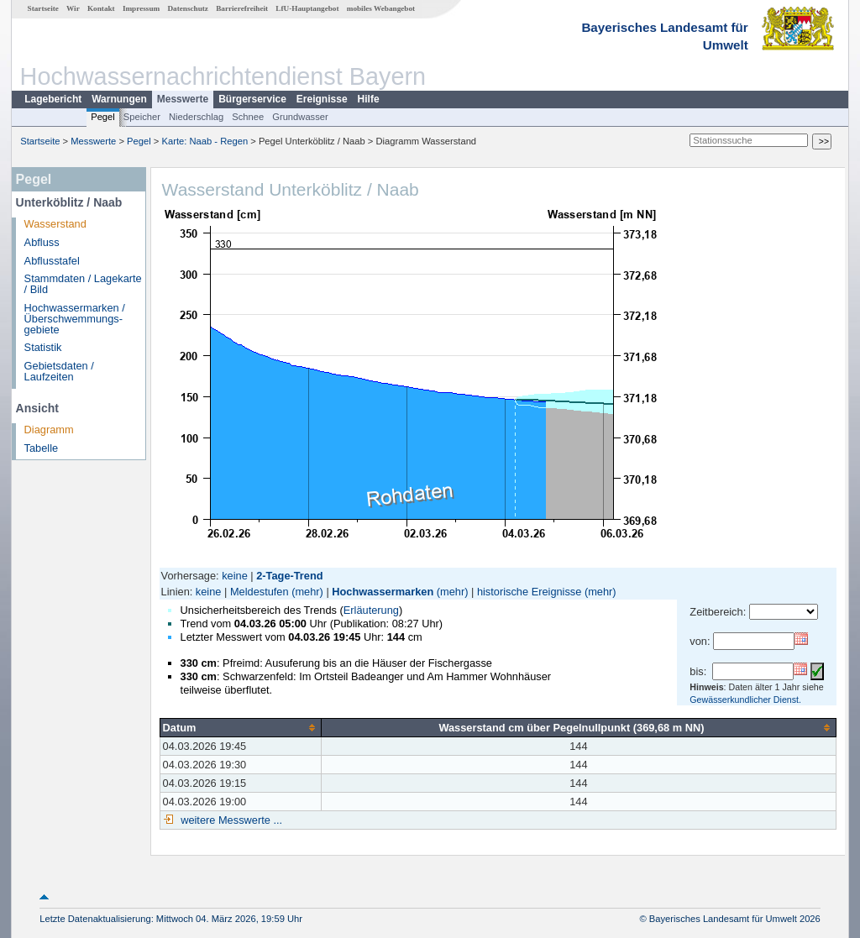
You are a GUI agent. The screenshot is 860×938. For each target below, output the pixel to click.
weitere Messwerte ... (230, 820)
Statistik (43, 347)
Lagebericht (52, 99)
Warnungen (119, 99)
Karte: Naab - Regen (205, 141)
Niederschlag (196, 117)
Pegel (103, 117)
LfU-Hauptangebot (306, 8)
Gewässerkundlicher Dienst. (745, 699)
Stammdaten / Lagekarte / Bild (83, 284)
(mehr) (307, 591)
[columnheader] (240, 727)
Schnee (248, 117)
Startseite (43, 8)
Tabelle (41, 448)
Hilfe (369, 99)
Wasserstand (55, 223)
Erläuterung (371, 610)
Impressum (141, 8)
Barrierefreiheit (242, 8)
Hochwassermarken (382, 591)
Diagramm (49, 429)
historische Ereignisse (529, 591)
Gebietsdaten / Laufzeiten (59, 371)
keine (235, 575)
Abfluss (42, 242)
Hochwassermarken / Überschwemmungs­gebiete (74, 318)
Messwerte (182, 99)
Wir (73, 8)
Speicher (141, 117)
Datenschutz (187, 8)
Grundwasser (300, 117)
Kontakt (101, 8)
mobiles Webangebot (381, 8)
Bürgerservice (252, 99)
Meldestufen (259, 591)
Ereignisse (322, 99)
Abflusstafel (52, 260)
